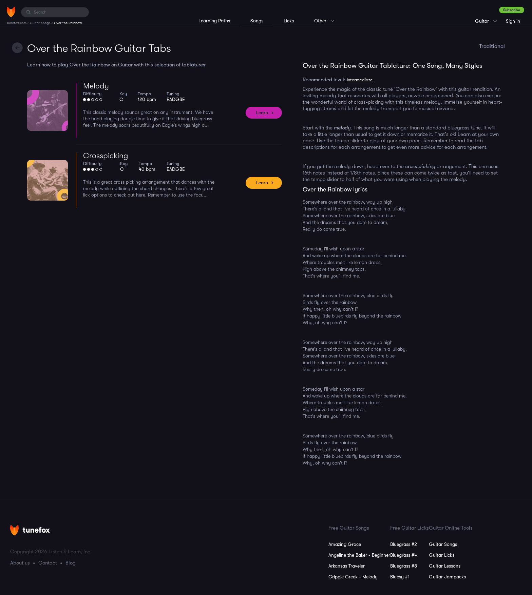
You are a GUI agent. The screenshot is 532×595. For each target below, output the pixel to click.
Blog (70, 563)
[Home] (11, 12)
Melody (96, 85)
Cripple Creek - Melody (353, 576)
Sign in (513, 21)
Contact (47, 563)
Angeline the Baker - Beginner (359, 555)
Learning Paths (214, 20)
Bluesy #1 (400, 576)
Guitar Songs (443, 544)
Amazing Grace (344, 544)
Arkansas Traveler (346, 566)
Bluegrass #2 (403, 544)
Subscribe (511, 10)
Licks (289, 20)
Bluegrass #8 (403, 566)
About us (20, 563)
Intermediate (360, 79)
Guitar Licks (441, 555)
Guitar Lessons (444, 566)
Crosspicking (105, 155)
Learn (262, 112)
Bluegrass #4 (403, 555)
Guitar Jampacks (447, 576)
